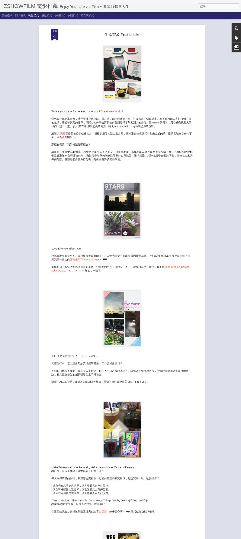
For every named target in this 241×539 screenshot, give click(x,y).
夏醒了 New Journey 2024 (100, 535)
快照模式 (73, 15)
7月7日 (71, 332)
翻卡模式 (20, 15)
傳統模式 (7, 15)
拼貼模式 (46, 15)
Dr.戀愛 (61, 110)
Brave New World (111, 88)
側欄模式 (60, 15)
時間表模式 (87, 15)
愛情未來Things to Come (84, 236)
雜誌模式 (33, 15)
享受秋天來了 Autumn (97, 492)
